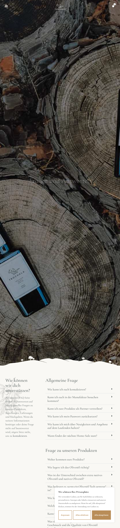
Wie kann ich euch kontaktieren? (66, 389)
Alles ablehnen (82, 515)
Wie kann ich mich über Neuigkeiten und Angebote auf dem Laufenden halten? (77, 426)
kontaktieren (20, 436)
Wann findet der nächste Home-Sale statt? (72, 436)
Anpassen (65, 515)
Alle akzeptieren (101, 515)
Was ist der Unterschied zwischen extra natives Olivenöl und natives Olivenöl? (74, 476)
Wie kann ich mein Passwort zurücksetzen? (72, 416)
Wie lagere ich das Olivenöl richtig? (68, 467)
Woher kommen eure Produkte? (65, 459)
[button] (6, 6)
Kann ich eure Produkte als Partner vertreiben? (74, 408)
